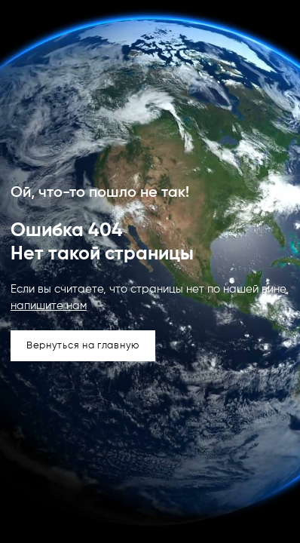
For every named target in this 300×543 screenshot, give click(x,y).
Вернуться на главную (82, 346)
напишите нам (49, 305)
